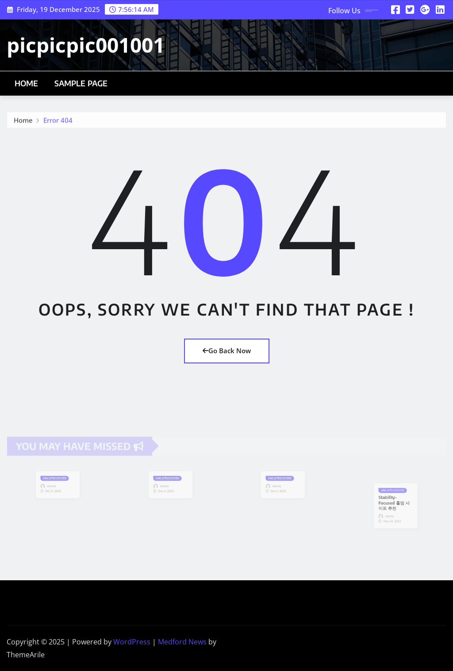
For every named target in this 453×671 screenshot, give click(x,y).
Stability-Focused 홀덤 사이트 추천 (394, 503)
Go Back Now (227, 350)
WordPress (131, 642)
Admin (53, 485)
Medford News (182, 642)
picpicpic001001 (86, 44)
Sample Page (81, 83)
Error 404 (58, 122)
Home (26, 83)
